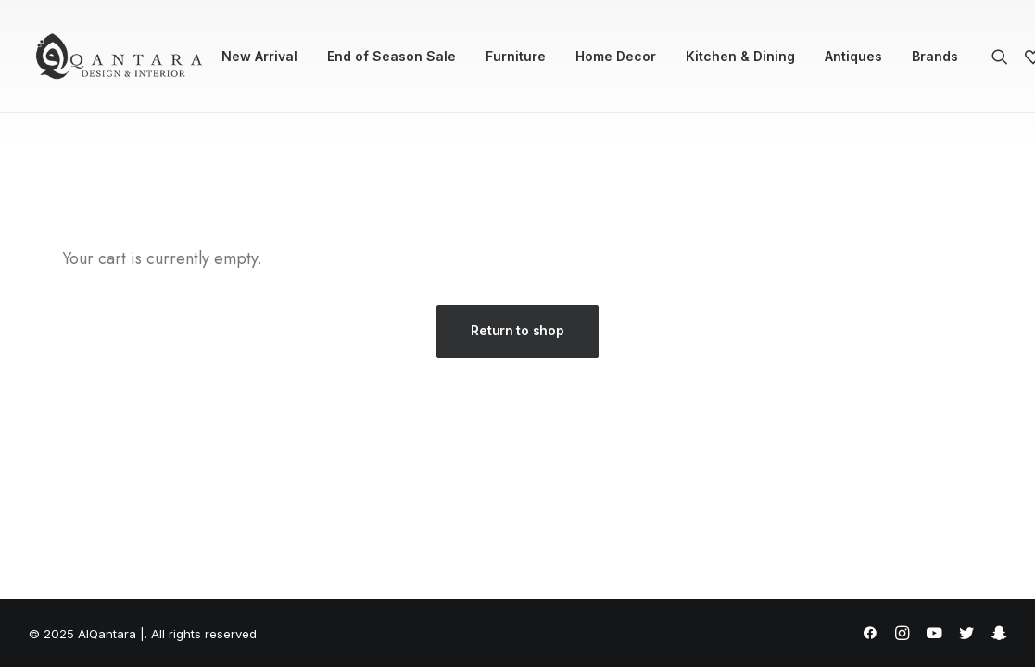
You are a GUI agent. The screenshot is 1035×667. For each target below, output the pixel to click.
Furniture (516, 56)
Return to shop (517, 330)
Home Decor (615, 56)
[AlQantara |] (119, 56)
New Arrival (259, 56)
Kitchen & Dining (740, 56)
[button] (1003, 56)
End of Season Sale (391, 56)
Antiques (853, 56)
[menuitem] (259, 56)
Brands (935, 56)
